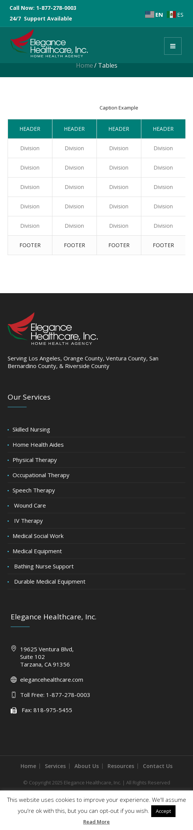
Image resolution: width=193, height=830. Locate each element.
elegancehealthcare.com (51, 679)
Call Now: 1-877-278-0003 (42, 7)
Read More (96, 821)
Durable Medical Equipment (49, 581)
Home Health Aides (38, 444)
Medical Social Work (38, 536)
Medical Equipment (37, 551)
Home (84, 65)
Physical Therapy (35, 459)
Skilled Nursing (31, 429)
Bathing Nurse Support (43, 566)
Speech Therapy (34, 490)
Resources (121, 766)
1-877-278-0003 (68, 694)
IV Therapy (28, 520)
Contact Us (157, 766)
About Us (86, 766)
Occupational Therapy (41, 475)
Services (55, 766)
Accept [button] (163, 811)
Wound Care (29, 505)
